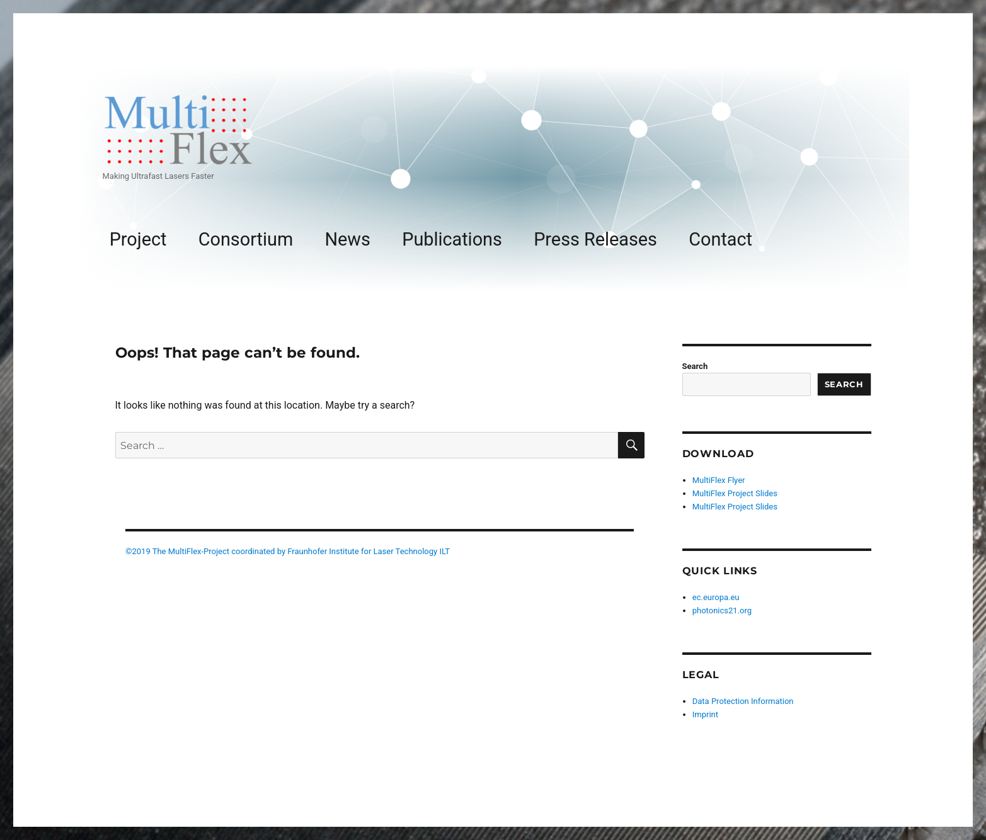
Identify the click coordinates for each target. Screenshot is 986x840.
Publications (452, 239)
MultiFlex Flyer (718, 480)
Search (695, 366)
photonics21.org (722, 610)
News (347, 239)
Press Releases (595, 239)
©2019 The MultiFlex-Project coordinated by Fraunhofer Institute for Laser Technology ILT (287, 551)
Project (138, 239)
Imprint (705, 714)
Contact (720, 239)
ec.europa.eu (716, 597)
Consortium (245, 239)
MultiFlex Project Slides (734, 493)
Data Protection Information (743, 701)
